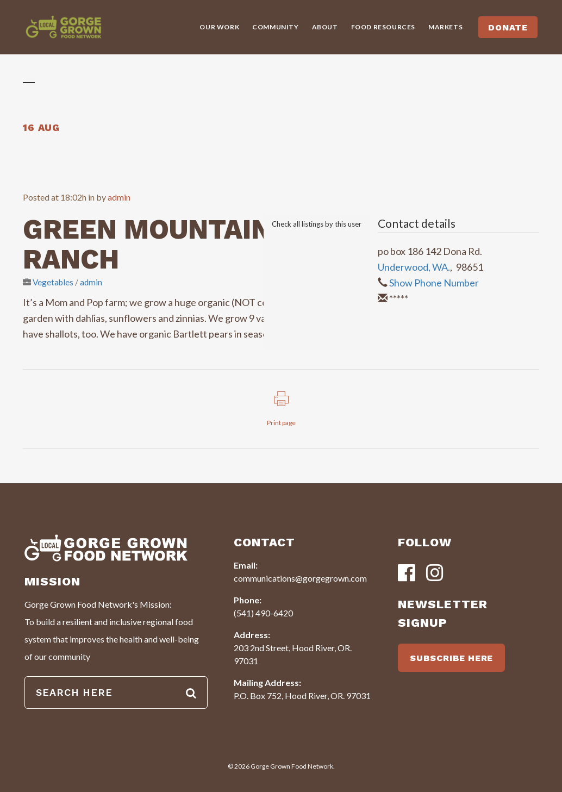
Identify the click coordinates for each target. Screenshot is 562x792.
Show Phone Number (434, 283)
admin (119, 197)
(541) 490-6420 (263, 613)
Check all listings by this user (316, 224)
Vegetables (53, 282)
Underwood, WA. (414, 267)
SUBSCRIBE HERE (451, 658)
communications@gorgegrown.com (300, 578)
